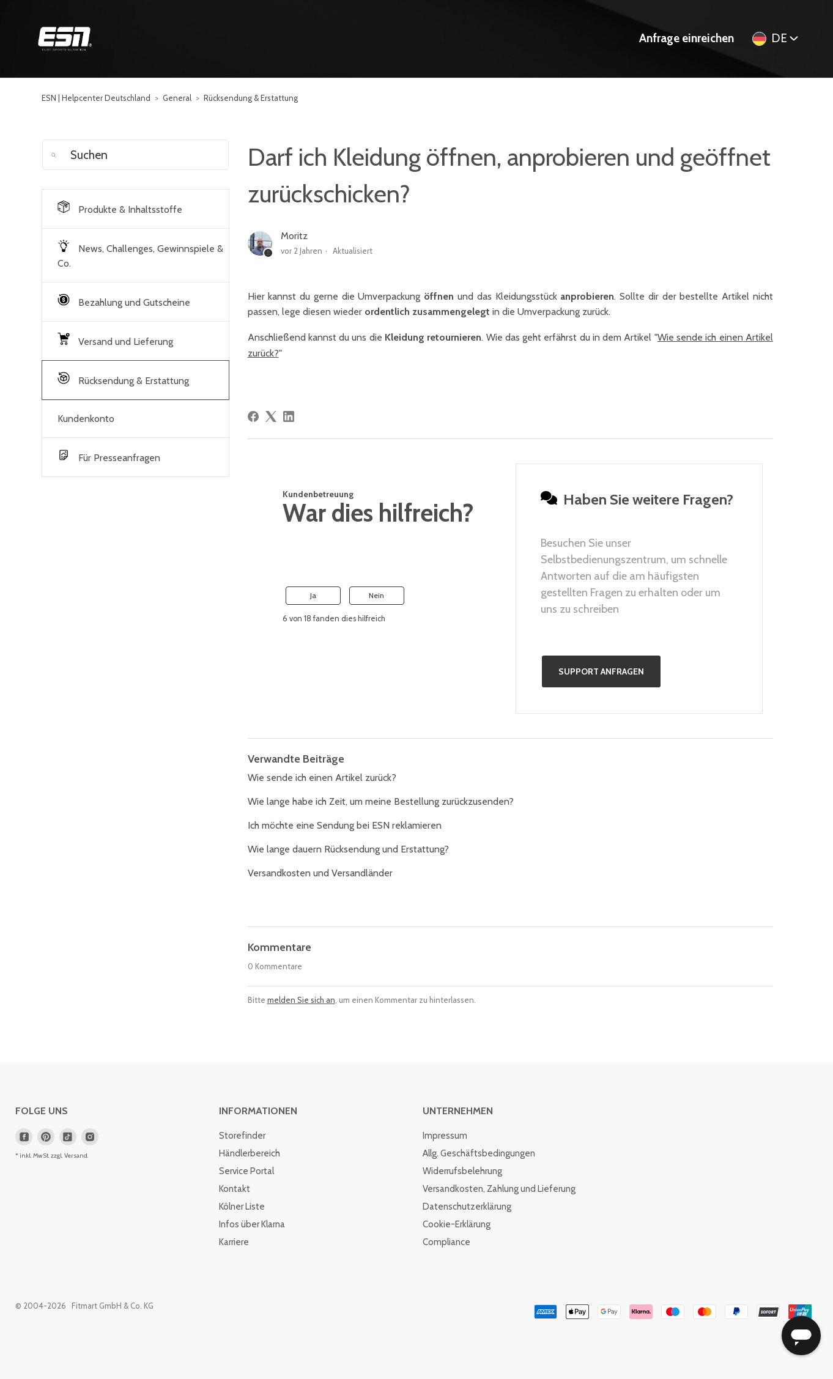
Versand (75, 1155)
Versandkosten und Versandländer (320, 873)
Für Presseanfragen (108, 456)
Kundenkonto (85, 418)
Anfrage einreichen (686, 38)
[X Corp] (270, 416)
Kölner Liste (242, 1206)
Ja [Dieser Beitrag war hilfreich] (313, 595)
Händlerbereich (249, 1153)
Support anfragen (601, 671)
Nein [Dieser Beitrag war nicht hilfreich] (376, 595)
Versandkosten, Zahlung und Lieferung (499, 1188)
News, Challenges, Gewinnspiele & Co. (140, 254)
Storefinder (242, 1135)
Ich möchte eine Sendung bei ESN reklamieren (345, 825)
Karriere (234, 1242)
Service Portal (246, 1171)
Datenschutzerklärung (467, 1206)
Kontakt (234, 1188)
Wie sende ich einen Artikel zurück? (322, 777)
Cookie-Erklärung (457, 1224)
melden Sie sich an (301, 1000)
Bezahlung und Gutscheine (123, 301)
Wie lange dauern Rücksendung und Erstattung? (348, 849)
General (177, 98)
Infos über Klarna (252, 1224)
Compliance (446, 1242)
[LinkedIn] (288, 416)
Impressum (445, 1135)
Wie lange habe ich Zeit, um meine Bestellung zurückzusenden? (381, 801)
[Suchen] (135, 154)
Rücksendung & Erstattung (251, 98)
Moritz (294, 236)
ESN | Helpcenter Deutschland (96, 98)
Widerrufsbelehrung (462, 1171)
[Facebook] (253, 416)
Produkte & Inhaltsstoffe (119, 208)
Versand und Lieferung (115, 340)
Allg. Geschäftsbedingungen (479, 1153)
